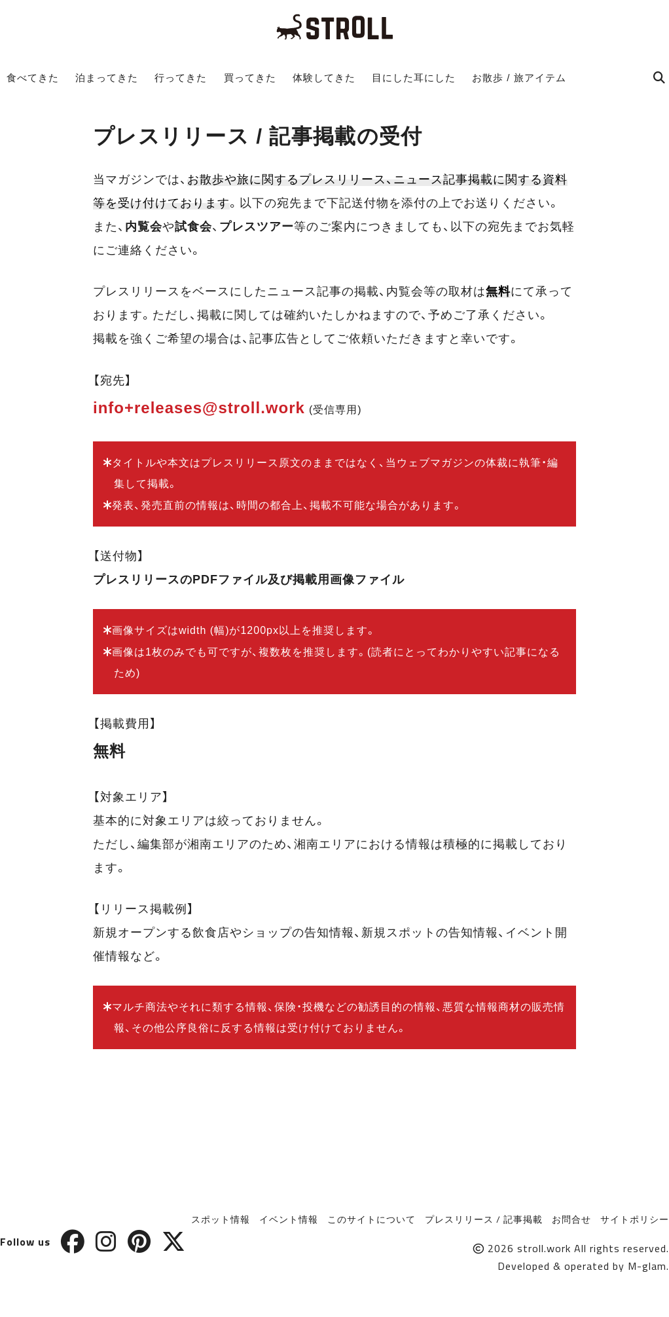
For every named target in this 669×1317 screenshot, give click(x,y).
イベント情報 (288, 1219)
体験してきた (324, 77)
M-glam (647, 1266)
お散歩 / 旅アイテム (519, 77)
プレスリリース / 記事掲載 (484, 1219)
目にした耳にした (414, 77)
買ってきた (250, 77)
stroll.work (544, 1248)
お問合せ (571, 1219)
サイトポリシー (634, 1219)
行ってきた (180, 77)
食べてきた (33, 77)
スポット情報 (220, 1219)
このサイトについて (371, 1219)
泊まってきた (106, 77)
